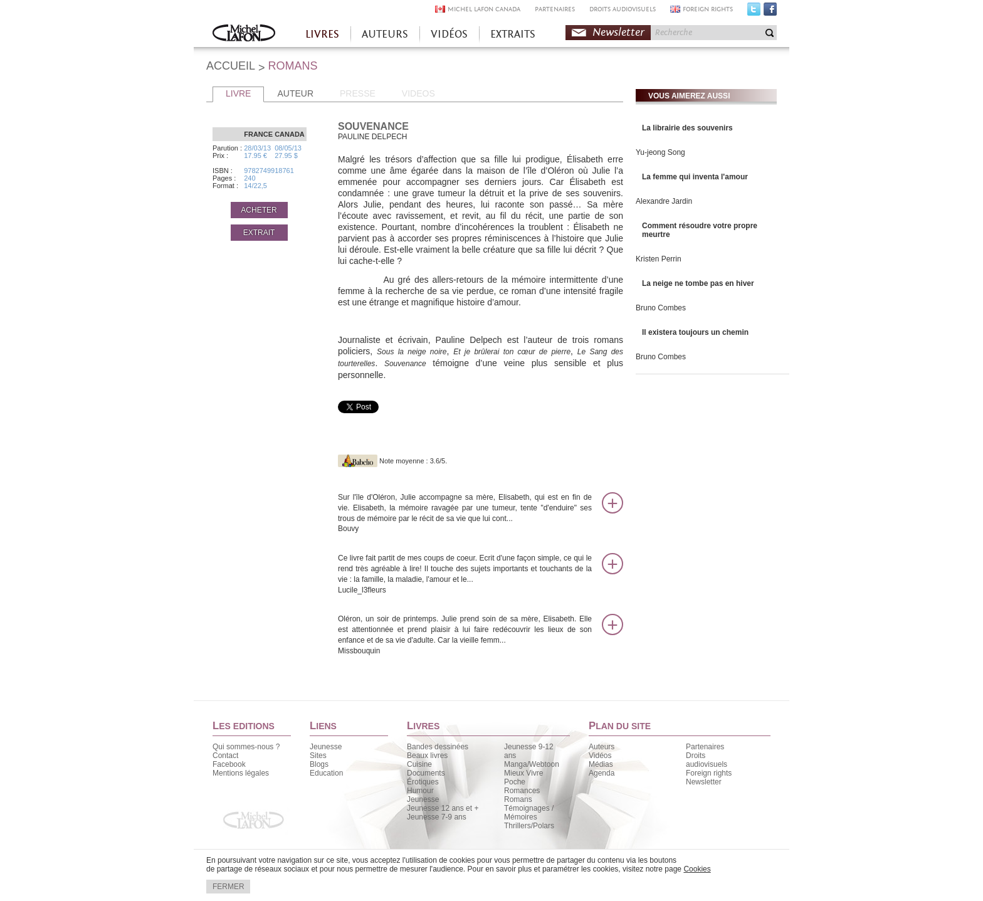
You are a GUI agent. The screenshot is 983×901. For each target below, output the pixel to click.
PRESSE (358, 93)
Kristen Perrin (658, 259)
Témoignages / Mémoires (529, 812)
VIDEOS (418, 93)
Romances (522, 790)
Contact (225, 755)
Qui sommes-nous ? (246, 746)
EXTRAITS (512, 34)
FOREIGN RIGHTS (708, 9)
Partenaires (705, 746)
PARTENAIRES (555, 9)
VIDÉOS (449, 34)
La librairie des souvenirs (687, 128)
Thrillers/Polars (529, 825)
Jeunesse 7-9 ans (436, 817)
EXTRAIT (259, 232)
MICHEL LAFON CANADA (484, 9)
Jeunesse (326, 746)
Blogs (319, 764)
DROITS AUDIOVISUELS (622, 9)
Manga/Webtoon (531, 764)
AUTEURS (385, 34)
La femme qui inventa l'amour (695, 176)
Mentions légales (241, 773)
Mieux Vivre (523, 773)
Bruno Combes (661, 307)
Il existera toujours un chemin (695, 332)
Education (326, 773)
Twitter (753, 12)
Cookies (696, 869)
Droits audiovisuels (706, 760)
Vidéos (600, 755)
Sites (318, 755)
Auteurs (601, 746)
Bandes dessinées (437, 746)
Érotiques (423, 781)
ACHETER (258, 210)
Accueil (244, 34)
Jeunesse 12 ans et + (442, 808)
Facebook (770, 12)
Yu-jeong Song (660, 152)
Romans (518, 799)
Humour (420, 790)
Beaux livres (427, 755)
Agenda (601, 773)
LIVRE (238, 93)
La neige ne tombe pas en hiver (698, 283)
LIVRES (322, 34)
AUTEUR (295, 93)
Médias (601, 764)
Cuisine (419, 764)
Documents (426, 773)
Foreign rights (709, 773)
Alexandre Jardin (664, 201)
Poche (514, 781)
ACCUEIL (230, 66)
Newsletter (618, 32)
